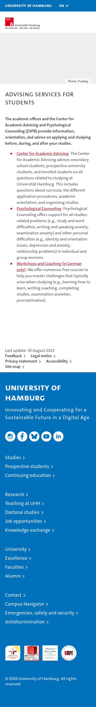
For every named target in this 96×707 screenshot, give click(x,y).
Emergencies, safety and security (39, 613)
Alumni (13, 576)
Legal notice (41, 355)
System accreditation (69, 650)
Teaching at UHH (22, 503)
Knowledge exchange (27, 530)
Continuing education (28, 475)
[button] (62, 5)
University (16, 549)
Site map (12, 366)
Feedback (13, 355)
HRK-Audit (47, 650)
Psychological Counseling (39, 208)
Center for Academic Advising (43, 153)
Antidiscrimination (25, 622)
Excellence (16, 558)
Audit (29, 648)
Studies (13, 457)
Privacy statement (21, 361)
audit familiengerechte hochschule (12, 653)
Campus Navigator (24, 604)
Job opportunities (23, 521)
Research (14, 494)
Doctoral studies (22, 512)
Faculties (14, 567)
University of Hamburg (28, 5)
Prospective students (27, 466)
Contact (13, 595)
